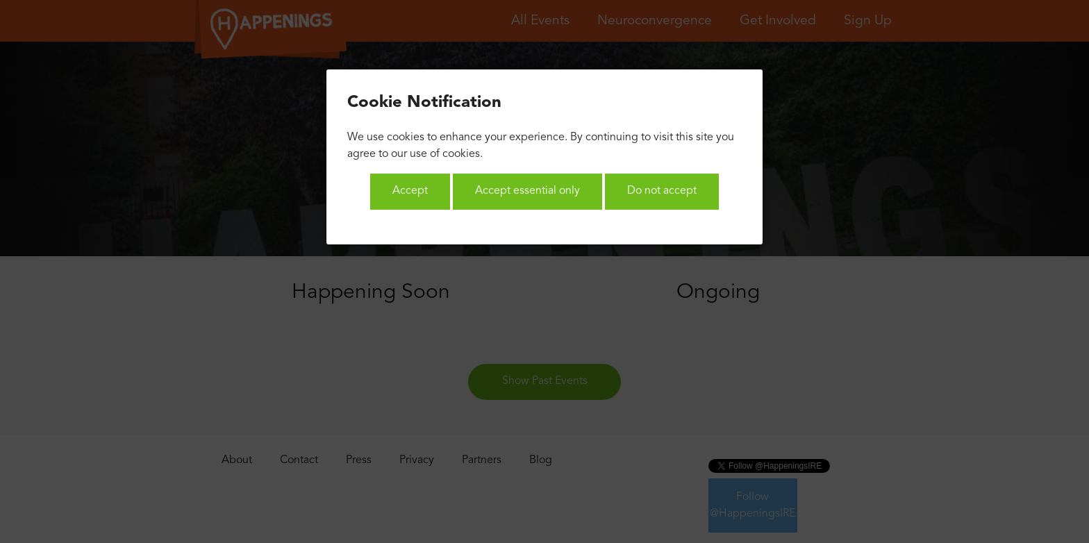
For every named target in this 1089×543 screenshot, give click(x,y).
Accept (410, 191)
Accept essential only (527, 191)
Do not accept (662, 191)
